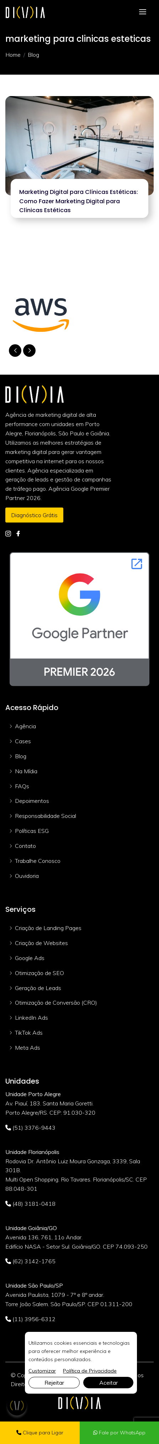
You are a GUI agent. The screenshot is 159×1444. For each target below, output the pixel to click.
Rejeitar (54, 1382)
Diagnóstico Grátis (34, 515)
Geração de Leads (38, 987)
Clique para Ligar (39, 1432)
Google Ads (29, 957)
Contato (25, 845)
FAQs (22, 786)
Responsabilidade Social (45, 815)
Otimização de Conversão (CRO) (56, 1002)
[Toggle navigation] (142, 12)
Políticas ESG (32, 830)
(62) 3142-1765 (30, 1261)
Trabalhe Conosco (37, 860)
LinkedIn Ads (31, 1017)
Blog (20, 756)
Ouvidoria (27, 875)
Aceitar (108, 1382)
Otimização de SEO (39, 972)
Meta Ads (27, 1047)
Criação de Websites (41, 942)
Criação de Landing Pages (48, 927)
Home (13, 54)
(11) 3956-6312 (30, 1319)
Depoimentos (32, 800)
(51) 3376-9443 (30, 1127)
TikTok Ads (29, 1032)
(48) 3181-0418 (30, 1203)
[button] (29, 350)
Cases (23, 741)
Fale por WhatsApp (119, 1432)
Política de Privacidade (90, 1371)
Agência (25, 726)
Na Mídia (26, 771)
